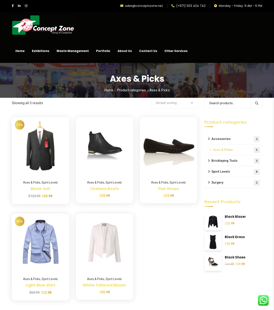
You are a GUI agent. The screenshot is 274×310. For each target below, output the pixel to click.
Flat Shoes (168, 188)
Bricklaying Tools (235, 161)
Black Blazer (235, 217)
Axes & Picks (31, 182)
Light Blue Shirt (40, 285)
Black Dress (235, 237)
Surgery (235, 183)
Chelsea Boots (104, 188)
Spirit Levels (50, 182)
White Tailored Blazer (104, 285)
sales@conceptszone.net (141, 6)
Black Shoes (235, 257)
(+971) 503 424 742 (188, 6)
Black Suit (40, 188)
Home (108, 90)
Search (256, 103)
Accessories (235, 139)
